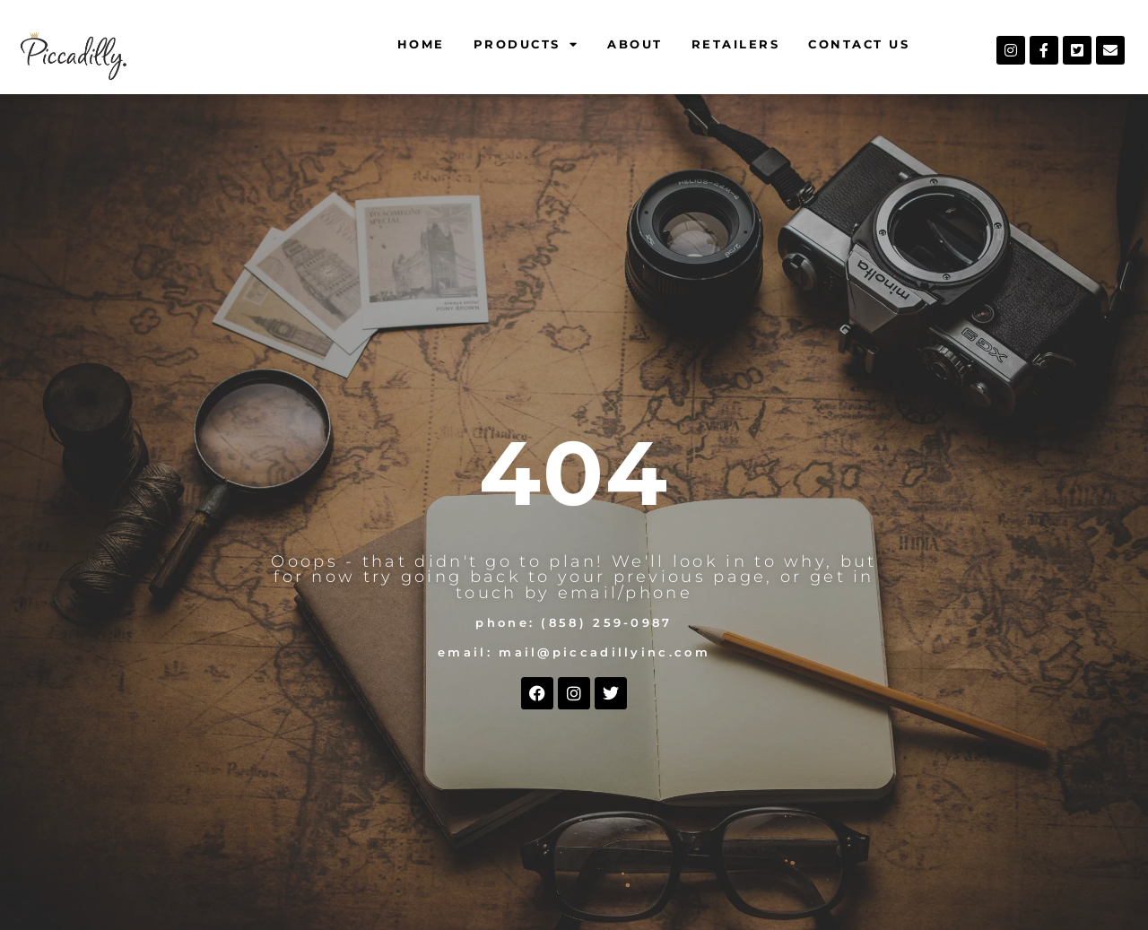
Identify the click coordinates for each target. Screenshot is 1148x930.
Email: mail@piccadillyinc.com (574, 652)
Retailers (735, 44)
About (635, 44)
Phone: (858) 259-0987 (573, 623)
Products (526, 44)
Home (421, 44)
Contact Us (858, 44)
